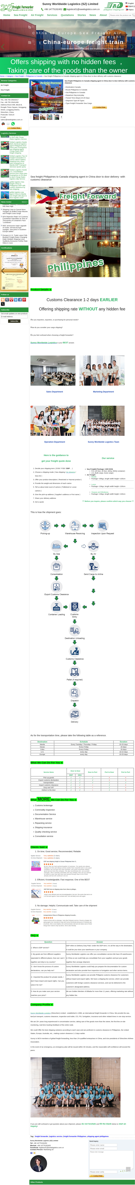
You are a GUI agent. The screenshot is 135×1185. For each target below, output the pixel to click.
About (103, 15)
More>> (25, 202)
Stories (82, 15)
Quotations (67, 15)
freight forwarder (41, 1136)
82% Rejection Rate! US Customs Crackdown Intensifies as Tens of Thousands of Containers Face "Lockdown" (15, 221)
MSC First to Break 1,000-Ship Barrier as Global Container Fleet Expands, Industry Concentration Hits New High (15, 205)
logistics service (55, 1136)
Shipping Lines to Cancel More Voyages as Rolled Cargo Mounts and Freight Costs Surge (15, 213)
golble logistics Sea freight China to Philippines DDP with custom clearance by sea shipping (17, 186)
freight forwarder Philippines (74, 1136)
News (93, 15)
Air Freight (37, 15)
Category (9, 76)
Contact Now (14, 128)
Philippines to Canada (34, 76)
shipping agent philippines (98, 1136)
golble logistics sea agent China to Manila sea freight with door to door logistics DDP (18, 196)
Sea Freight (20, 15)
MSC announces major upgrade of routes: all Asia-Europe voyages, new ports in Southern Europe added (14, 230)
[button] (132, 47)
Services (52, 15)
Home (6, 15)
